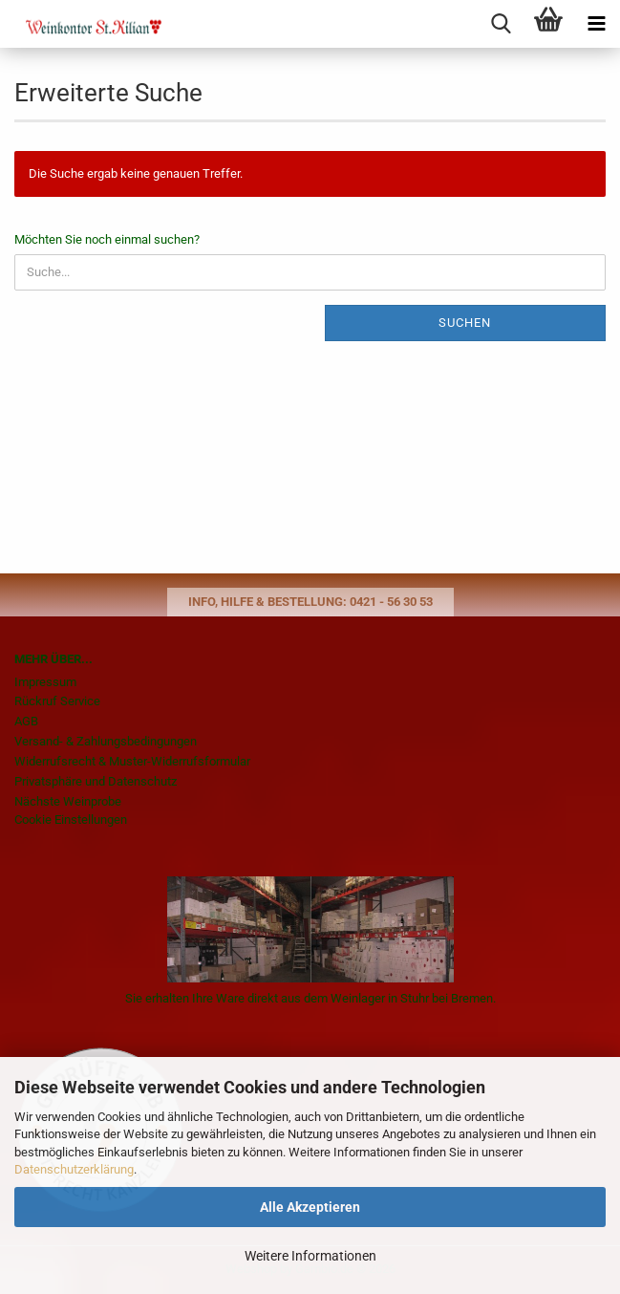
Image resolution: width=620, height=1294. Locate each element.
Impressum (45, 682)
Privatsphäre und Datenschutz (95, 781)
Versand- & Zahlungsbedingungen (105, 741)
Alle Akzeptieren (310, 1207)
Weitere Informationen (310, 1255)
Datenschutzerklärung (74, 1169)
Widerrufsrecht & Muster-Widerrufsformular (132, 761)
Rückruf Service (57, 701)
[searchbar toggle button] (500, 24)
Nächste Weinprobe (67, 801)
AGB (26, 721)
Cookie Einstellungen (70, 819)
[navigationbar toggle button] (596, 24)
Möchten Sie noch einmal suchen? (107, 239)
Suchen (464, 322)
